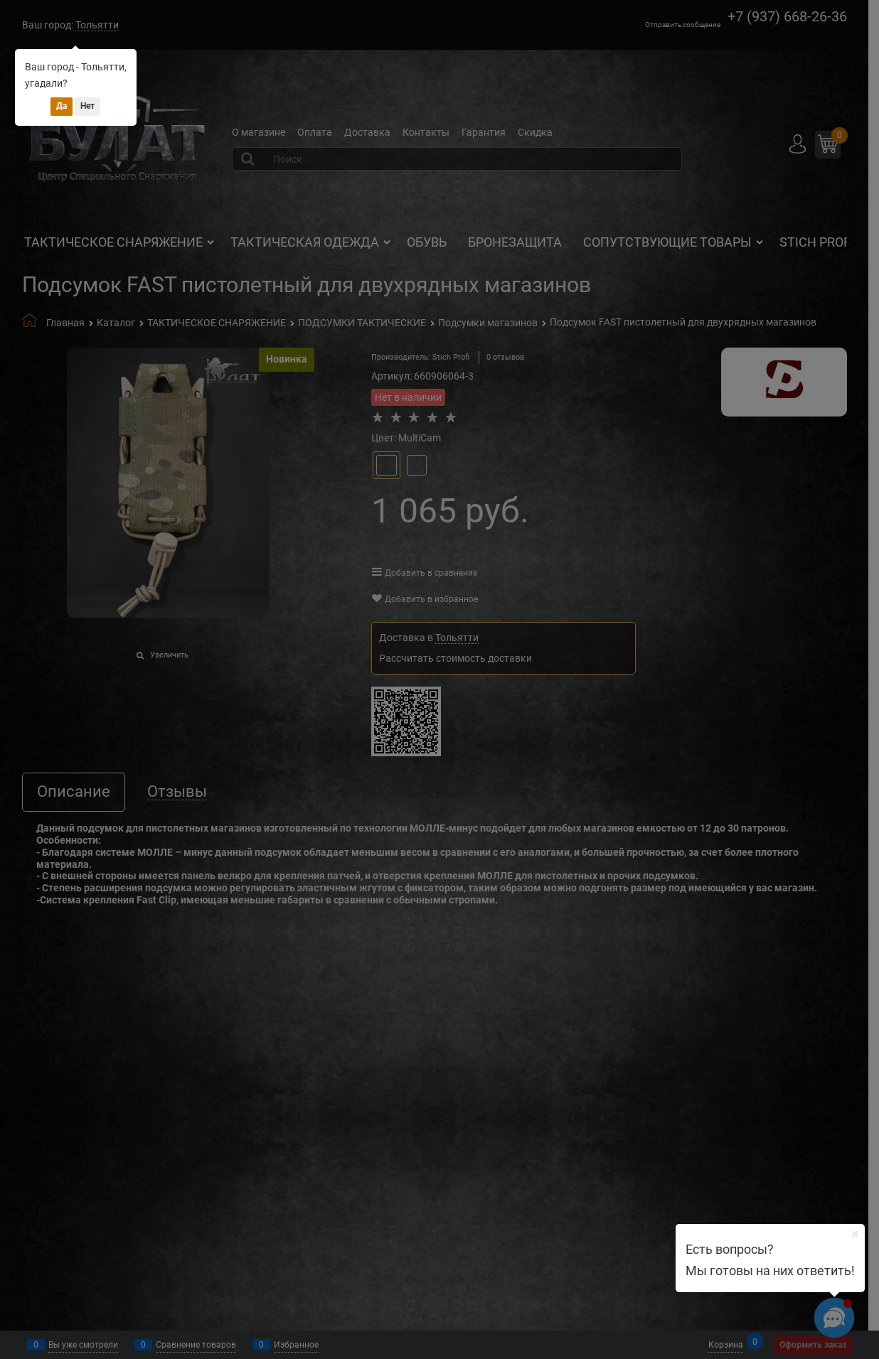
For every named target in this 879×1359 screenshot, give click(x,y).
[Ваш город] (855, 1234)
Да (61, 106)
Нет (87, 106)
